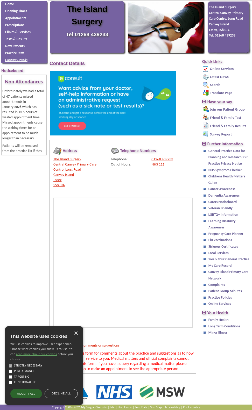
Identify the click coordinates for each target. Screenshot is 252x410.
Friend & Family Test (225, 117)
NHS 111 (157, 164)
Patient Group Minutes (225, 291)
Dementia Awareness (224, 195)
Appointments (15, 18)
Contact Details (16, 60)
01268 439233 (162, 159)
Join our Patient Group (227, 109)
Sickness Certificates (223, 246)
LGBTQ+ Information (223, 214)
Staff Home (125, 407)
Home (9, 4)
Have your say (219, 101)
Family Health (218, 320)
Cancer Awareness (221, 189)
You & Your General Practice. (229, 259)
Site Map (156, 407)
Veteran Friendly (220, 208)
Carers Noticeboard (222, 202)
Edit (112, 407)
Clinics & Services (18, 32)
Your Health (217, 312)
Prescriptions (14, 25)
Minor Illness (217, 332)
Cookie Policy (191, 407)
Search (215, 84)
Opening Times (16, 11)
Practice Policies (220, 297)
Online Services (222, 68)
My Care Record (220, 265)
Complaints (216, 285)
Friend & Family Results (228, 126)
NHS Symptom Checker (225, 170)
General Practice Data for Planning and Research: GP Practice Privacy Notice (228, 157)
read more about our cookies (36, 354)
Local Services (218, 253)
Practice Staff (14, 53)
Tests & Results (16, 39)
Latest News (219, 76)
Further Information (225, 143)
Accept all (26, 393)
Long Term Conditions (224, 326)
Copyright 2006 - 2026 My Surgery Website (79, 407)
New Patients (15, 46)
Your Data (141, 407)
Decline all (61, 393)
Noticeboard (12, 70)
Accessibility (172, 407)
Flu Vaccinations (220, 240)
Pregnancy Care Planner (225, 234)
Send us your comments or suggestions (91, 345)
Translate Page (221, 92)
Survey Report (221, 134)
